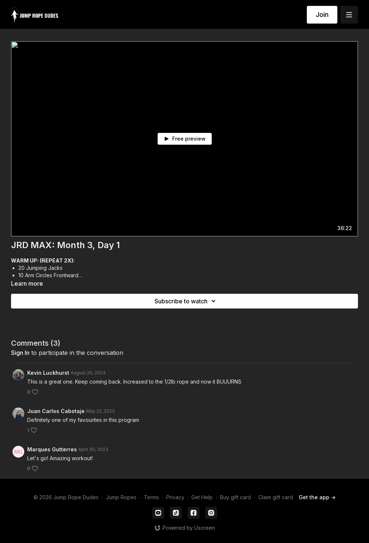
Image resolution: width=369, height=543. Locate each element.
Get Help (202, 497)
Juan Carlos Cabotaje (56, 411)
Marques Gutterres (52, 449)
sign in (20, 352)
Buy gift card (235, 497)
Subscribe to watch (186, 301)
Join (322, 14)
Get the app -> (317, 497)
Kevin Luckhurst (48, 373)
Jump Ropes (121, 497)
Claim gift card (275, 497)
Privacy (175, 497)
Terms (151, 497)
